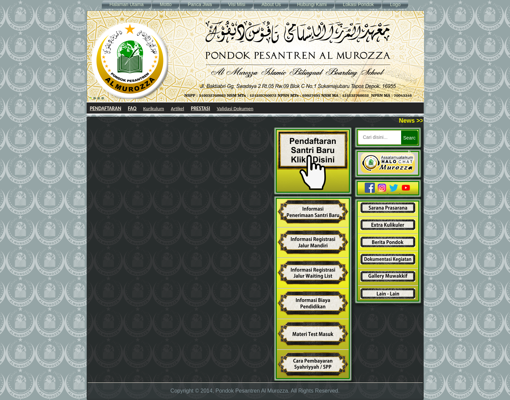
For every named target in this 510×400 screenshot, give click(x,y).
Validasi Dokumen (235, 108)
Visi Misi (236, 4)
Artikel (177, 108)
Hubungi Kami (312, 4)
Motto (166, 4)
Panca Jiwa (200, 4)
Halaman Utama (127, 4)
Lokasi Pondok (358, 4)
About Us (271, 4)
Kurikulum (153, 108)
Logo (395, 4)
